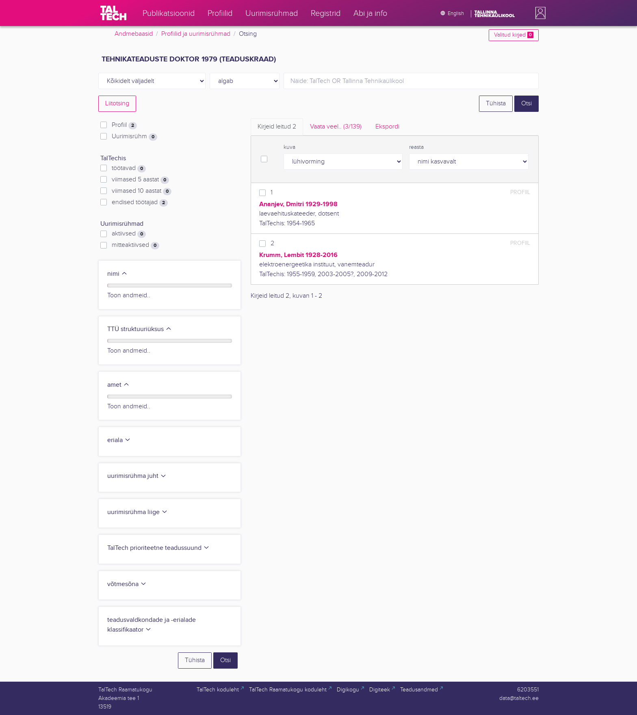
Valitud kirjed (513, 35)
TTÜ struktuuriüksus (139, 329)
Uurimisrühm (134, 137)
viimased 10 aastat (141, 191)
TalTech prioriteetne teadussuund (158, 548)
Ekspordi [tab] (387, 127)
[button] (539, 13)
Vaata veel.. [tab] (336, 127)
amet (118, 385)
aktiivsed (129, 234)
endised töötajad (140, 202)
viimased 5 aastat (140, 180)
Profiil (124, 125)
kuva (289, 147)
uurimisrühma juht (137, 476)
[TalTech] (113, 13)
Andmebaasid (134, 34)
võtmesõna (127, 584)
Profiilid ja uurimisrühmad (195, 34)
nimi (117, 274)
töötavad (129, 168)
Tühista (496, 103)
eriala (119, 440)
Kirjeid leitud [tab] (277, 127)
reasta (416, 147)
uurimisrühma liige (137, 512)
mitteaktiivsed (135, 245)
